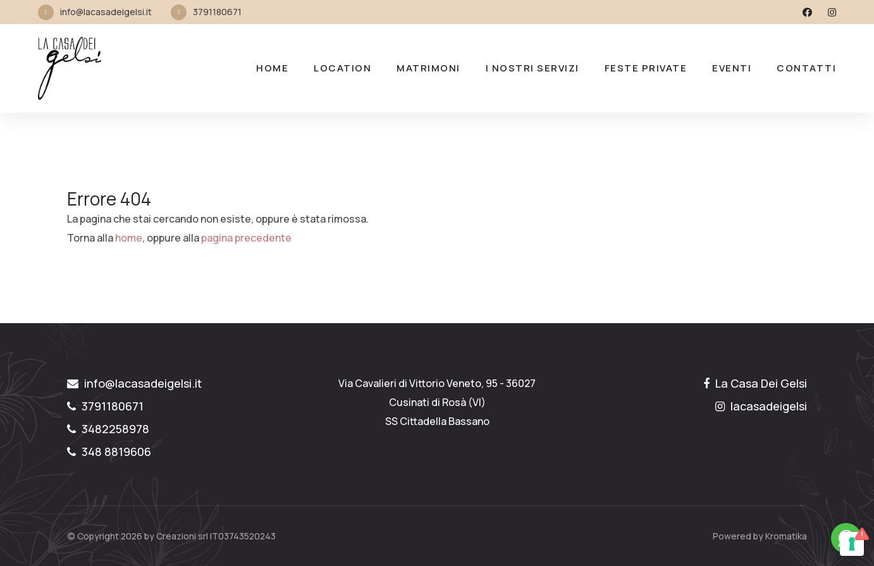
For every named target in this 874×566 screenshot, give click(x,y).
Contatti (806, 68)
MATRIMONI (428, 68)
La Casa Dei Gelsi (755, 383)
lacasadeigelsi (761, 406)
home (128, 238)
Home (272, 68)
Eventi (731, 68)
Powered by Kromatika (760, 536)
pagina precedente (246, 238)
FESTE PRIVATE (646, 68)
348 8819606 (109, 451)
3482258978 (108, 428)
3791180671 (217, 12)
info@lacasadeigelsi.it (106, 12)
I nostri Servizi (532, 68)
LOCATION (342, 68)
